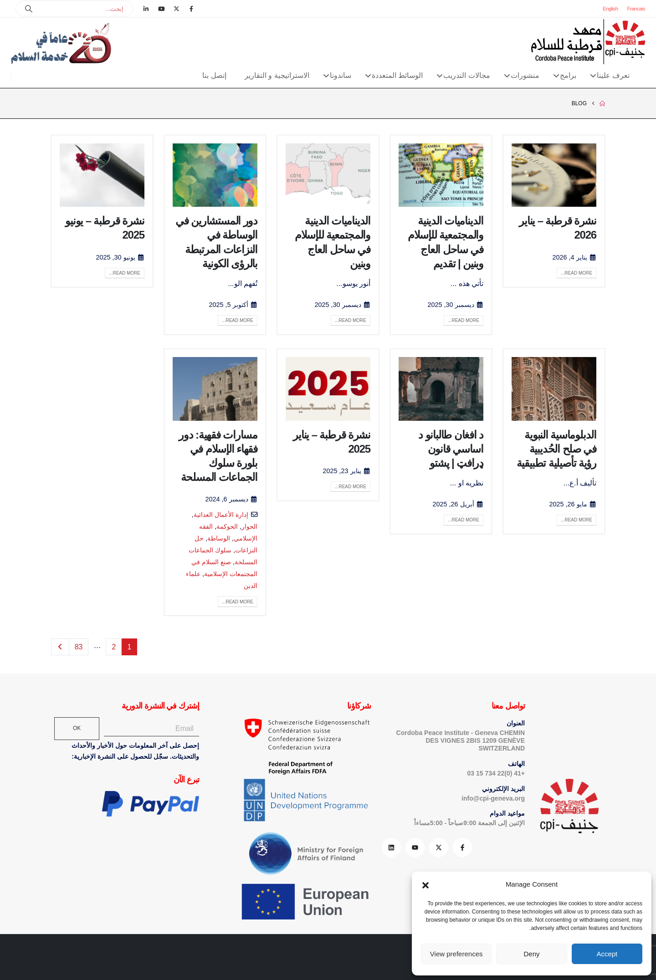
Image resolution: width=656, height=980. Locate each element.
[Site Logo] (588, 41)
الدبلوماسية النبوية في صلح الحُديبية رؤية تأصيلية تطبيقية (556, 449)
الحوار (249, 526)
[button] (425, 884)
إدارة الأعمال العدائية (221, 514)
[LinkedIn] (146, 8)
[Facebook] (191, 8)
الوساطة (218, 538)
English (610, 8)
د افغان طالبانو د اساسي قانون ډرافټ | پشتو (450, 449)
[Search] (28, 8)
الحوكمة (227, 526)
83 (79, 647)
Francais (636, 8)
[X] (176, 8)
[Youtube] (161, 8)
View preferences (456, 954)
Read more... (576, 273)
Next (60, 646)
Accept (606, 954)
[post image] (554, 175)
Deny (531, 954)
